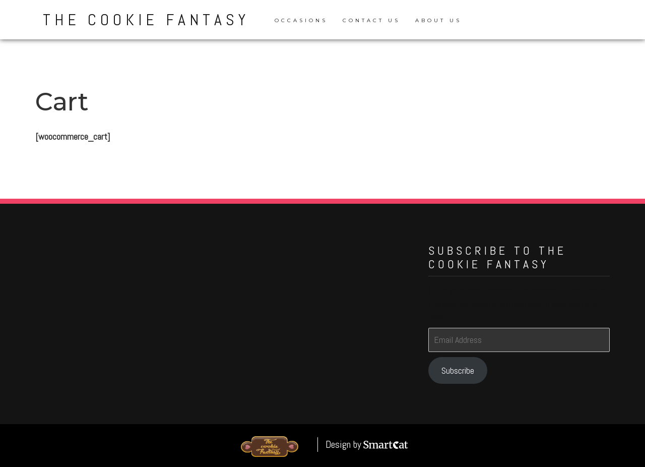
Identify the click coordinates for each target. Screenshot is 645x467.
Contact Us (371, 20)
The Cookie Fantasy (146, 20)
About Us (438, 20)
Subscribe (457, 370)
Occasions (301, 20)
